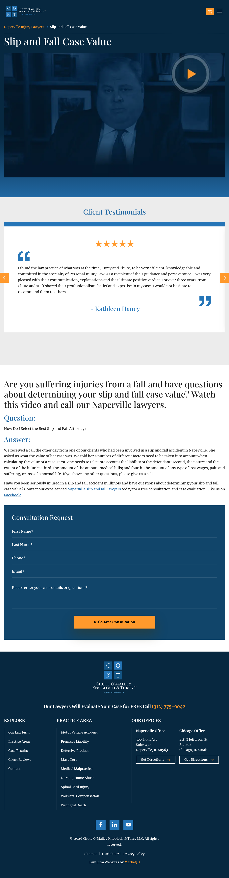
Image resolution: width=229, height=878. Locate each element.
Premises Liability (75, 741)
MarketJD (132, 862)
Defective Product (75, 751)
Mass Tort (69, 760)
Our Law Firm (19, 732)
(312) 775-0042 (168, 706)
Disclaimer (110, 854)
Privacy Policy (134, 854)
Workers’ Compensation (80, 796)
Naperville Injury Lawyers (24, 27)
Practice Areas (19, 741)
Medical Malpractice (76, 769)
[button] (219, 11)
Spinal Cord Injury (75, 787)
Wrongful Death (73, 805)
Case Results (18, 751)
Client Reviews (19, 760)
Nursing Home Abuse (77, 778)
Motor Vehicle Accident (79, 732)
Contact (14, 769)
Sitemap (90, 854)
